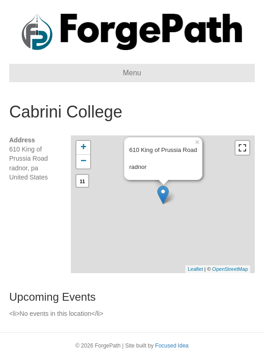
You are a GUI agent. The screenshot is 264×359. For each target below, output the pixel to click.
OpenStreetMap (230, 269)
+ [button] (83, 148)
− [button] (83, 161)
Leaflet (195, 269)
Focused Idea (172, 345)
